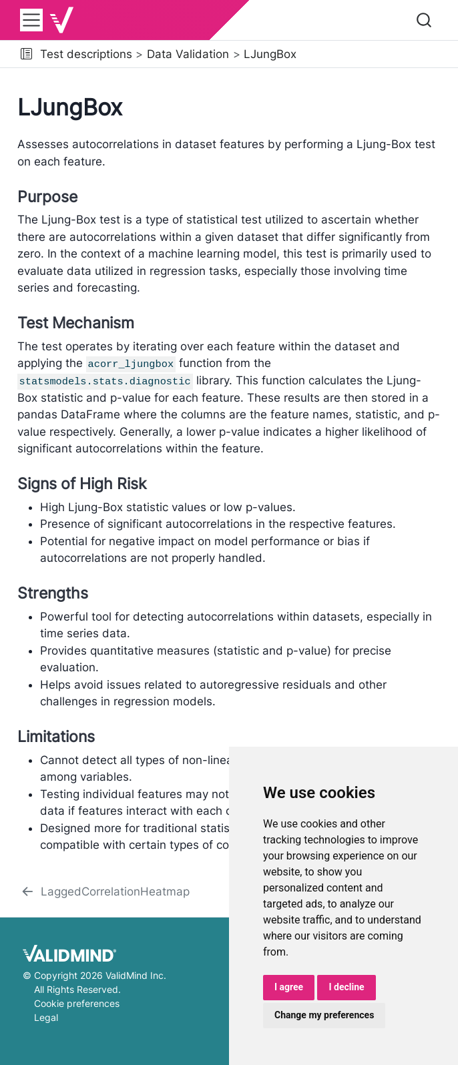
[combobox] (424, 20)
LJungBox (270, 54)
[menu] (31, 20)
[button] (26, 54)
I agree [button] (288, 987)
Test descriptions (86, 54)
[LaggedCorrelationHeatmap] (105, 891)
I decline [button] (346, 987)
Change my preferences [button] (324, 1015)
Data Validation (188, 54)
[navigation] (375, 54)
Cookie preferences (77, 1002)
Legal (46, 1016)
